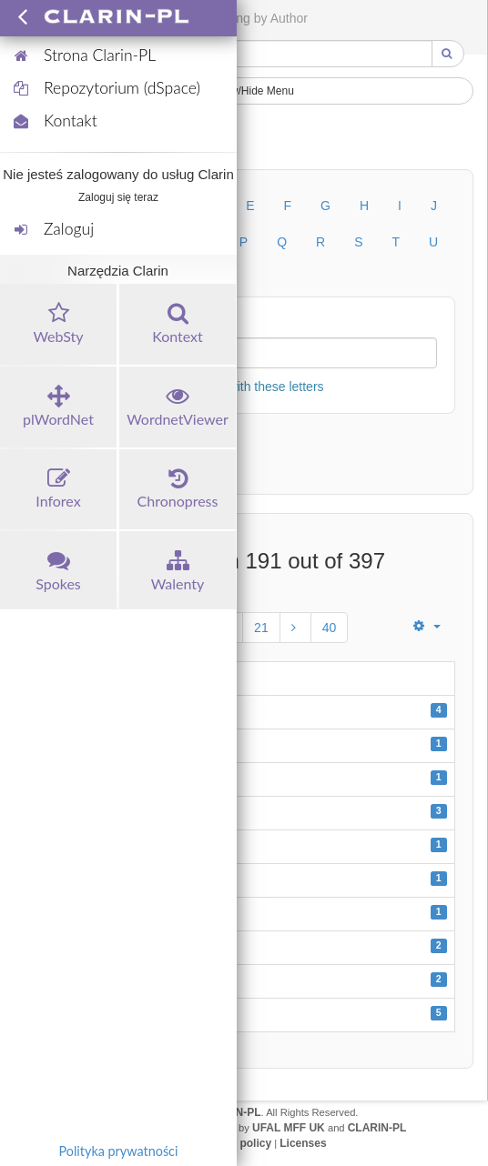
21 (261, 627)
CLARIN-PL (377, 1127)
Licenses (303, 1143)
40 (329, 627)
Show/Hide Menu (244, 91)
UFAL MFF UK (288, 1127)
